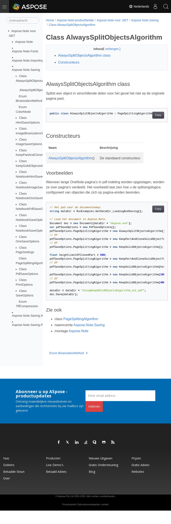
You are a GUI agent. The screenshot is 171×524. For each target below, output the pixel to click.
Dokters (8, 478)
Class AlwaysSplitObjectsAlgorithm (102, 24)
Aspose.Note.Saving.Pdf (29, 325)
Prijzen (136, 472)
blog (92, 485)
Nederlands (138, 6)
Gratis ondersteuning (103, 478)
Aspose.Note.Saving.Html (29, 315)
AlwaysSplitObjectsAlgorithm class (84, 64)
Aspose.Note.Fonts (25, 51)
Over (6, 492)
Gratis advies (140, 478)
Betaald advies (56, 485)
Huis (6, 472)
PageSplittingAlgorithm (80, 332)
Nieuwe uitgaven (100, 472)
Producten (53, 472)
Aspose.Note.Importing (27, 60)
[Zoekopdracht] (22, 20)
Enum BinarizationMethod (68, 366)
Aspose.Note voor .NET (112, 20)
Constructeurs (68, 71)
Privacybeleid (69, 517)
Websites (137, 485)
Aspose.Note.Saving (26, 69)
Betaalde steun (13, 485)
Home (50, 20)
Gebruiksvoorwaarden (88, 517)
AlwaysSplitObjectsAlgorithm (70, 166)
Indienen (94, 420)
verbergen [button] (108, 57)
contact (105, 517)
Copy (149, 123)
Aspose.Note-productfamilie (75, 20)
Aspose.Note (24, 41)
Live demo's (54, 478)
